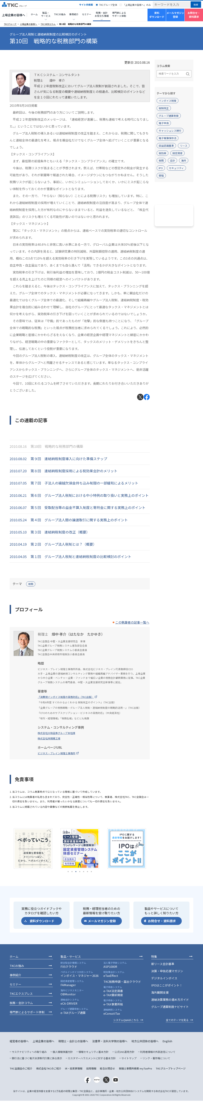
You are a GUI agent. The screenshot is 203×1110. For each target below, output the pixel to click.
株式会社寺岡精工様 (49, 738)
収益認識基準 (166, 145)
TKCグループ (10, 24)
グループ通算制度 (169, 116)
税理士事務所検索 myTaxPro (135, 1068)
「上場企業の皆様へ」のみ (137, 4)
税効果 (162, 153)
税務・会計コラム (21, 1003)
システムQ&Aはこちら (126, 1020)
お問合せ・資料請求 (194, 15)
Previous (7, 848)
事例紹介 (15, 975)
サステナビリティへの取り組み (29, 1052)
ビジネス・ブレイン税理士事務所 (56, 753)
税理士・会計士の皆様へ (73, 1041)
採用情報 (91, 1068)
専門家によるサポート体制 (119, 14)
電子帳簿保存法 (167, 138)
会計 (172, 160)
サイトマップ (128, 1058)
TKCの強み (60, 14)
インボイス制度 (167, 100)
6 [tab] (88, 872)
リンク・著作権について (156, 1058)
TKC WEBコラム (48, 24)
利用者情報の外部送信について (157, 1052)
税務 (30, 584)
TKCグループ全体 (108, 4)
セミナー (86, 14)
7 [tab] (91, 872)
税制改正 (164, 108)
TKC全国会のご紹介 (21, 1068)
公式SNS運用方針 (124, 1052)
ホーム (34, 14)
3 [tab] (76, 872)
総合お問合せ (107, 1068)
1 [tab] (68, 872)
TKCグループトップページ (171, 1068)
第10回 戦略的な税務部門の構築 (75, 24)
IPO (161, 168)
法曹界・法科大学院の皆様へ (109, 1041)
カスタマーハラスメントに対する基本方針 (92, 1058)
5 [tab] (84, 872)
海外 (183, 160)
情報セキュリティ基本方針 (93, 1052)
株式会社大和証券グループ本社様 (56, 733)
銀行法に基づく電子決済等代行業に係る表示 (37, 1058)
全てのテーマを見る (177, 1020)
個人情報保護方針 (63, 1052)
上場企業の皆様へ (13, 15)
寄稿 (161, 175)
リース (183, 145)
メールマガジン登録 (175, 15)
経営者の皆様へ (19, 1041)
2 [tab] (72, 872)
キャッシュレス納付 (170, 130)
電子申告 (164, 123)
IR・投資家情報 (73, 1068)
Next (153, 848)
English (167, 1041)
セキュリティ (176, 168)
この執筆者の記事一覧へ (132, 622)
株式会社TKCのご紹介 (48, 1068)
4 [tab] (80, 872)
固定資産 (177, 153)
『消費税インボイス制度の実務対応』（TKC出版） (66, 697)
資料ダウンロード (156, 15)
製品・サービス (71, 956)
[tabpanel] (33, 848)
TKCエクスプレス (21, 993)
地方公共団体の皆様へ (145, 1041)
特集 (154, 956)
